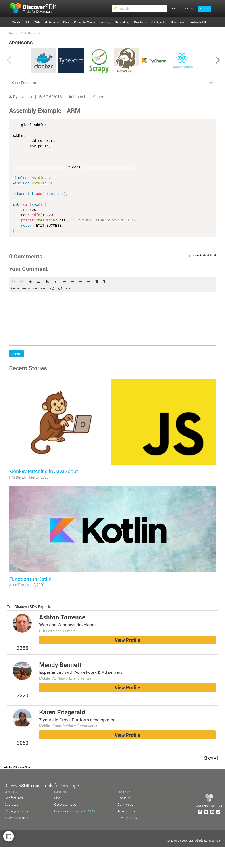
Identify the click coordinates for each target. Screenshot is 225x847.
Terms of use (127, 811)
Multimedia (51, 22)
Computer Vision (84, 22)
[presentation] (13, 281)
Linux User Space (88, 96)
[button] (13, 281)
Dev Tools (140, 22)
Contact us (125, 804)
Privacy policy (127, 817)
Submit (16, 354)
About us (123, 798)
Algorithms (177, 22)
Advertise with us (17, 817)
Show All (211, 758)
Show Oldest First (204, 255)
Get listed (11, 804)
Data (66, 22)
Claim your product (18, 811)
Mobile (16, 22)
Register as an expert (74, 811)
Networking (122, 22)
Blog (174, 8)
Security (105, 22)
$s (36, 8)
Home (13, 33)
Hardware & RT (198, 22)
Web (37, 22)
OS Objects (158, 22)
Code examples (65, 804)
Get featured (14, 798)
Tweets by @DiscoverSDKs (16, 767)
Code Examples (31, 33)
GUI (27, 22)
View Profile (127, 639)
